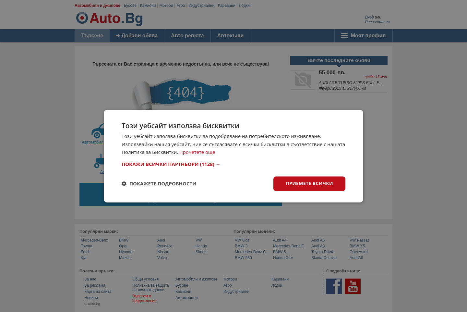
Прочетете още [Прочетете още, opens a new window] (197, 152)
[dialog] (233, 156)
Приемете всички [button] (309, 183)
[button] (233, 164)
